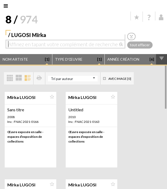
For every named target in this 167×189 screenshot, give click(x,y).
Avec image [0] (119, 79)
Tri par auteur (62, 78)
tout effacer (140, 45)
